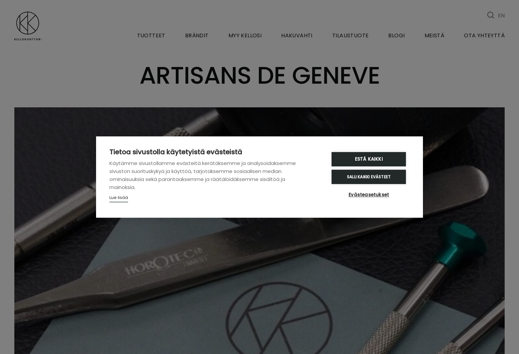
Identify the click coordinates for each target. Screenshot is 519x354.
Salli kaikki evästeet (369, 177)
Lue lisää (118, 198)
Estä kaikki (369, 159)
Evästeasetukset (369, 195)
